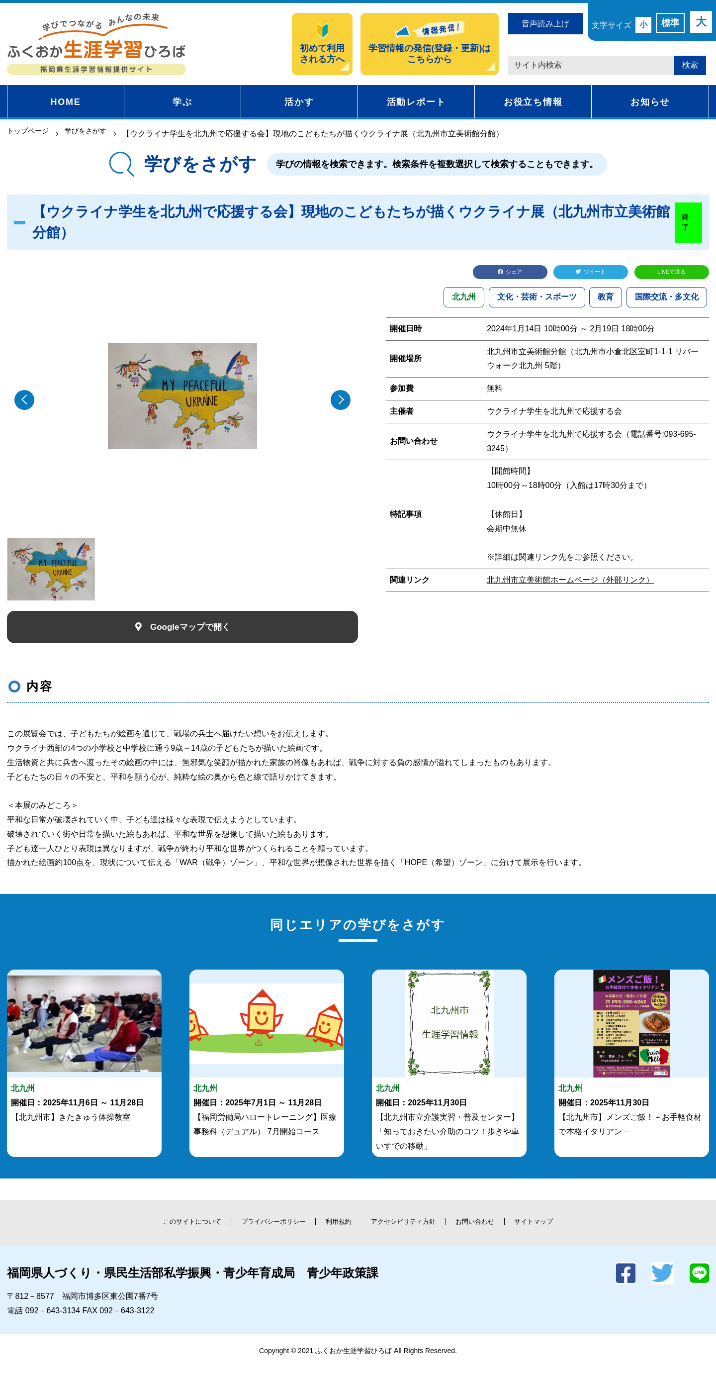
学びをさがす (95, 133)
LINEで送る (672, 273)
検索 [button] (690, 65)
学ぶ (182, 102)
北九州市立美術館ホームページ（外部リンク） (570, 583)
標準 (670, 23)
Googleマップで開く (191, 629)
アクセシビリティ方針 (414, 1229)
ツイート (597, 273)
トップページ (31, 133)
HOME (65, 102)
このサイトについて (154, 1229)
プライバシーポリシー (254, 1229)
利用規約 (334, 1229)
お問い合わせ (502, 1229)
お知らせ (650, 102)
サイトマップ (574, 1229)
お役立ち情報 (533, 102)
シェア (516, 273)
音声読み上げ (545, 23)
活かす (299, 102)
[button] (341, 400)
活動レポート (416, 102)
